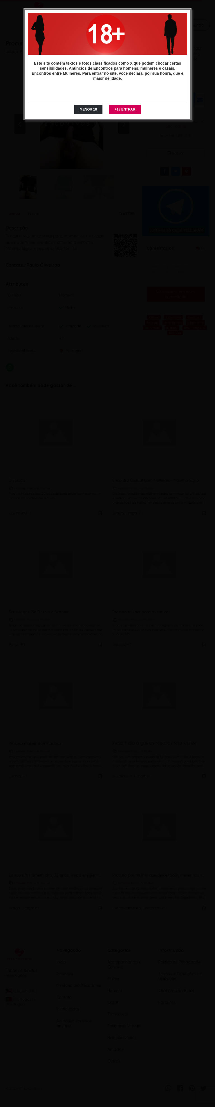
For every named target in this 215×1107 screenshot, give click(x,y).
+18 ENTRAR (125, 109)
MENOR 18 (88, 109)
